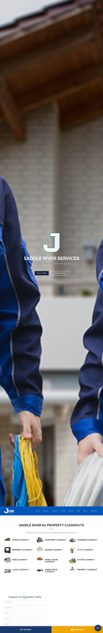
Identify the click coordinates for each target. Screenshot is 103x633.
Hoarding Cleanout (87, 540)
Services (54, 511)
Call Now (41, 273)
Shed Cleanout (20, 560)
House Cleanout (20, 540)
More (84, 511)
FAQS (78, 511)
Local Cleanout (20, 570)
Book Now (94, 511)
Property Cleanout (87, 570)
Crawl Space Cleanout (51, 571)
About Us (46, 511)
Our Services (59, 273)
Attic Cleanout (85, 550)
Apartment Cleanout (55, 540)
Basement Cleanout (22, 550)
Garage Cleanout (54, 550)
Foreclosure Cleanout (51, 561)
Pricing (63, 511)
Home (38, 511)
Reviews (71, 511)
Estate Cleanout (86, 560)
